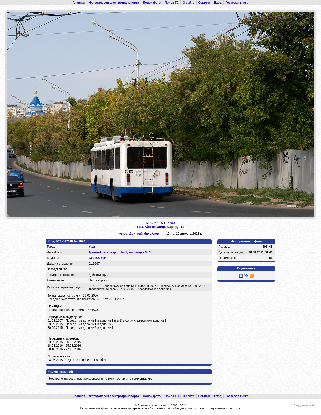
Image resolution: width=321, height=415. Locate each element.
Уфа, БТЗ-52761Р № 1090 (66, 241)
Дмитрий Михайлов (144, 233)
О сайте (188, 2)
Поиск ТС (172, 2)
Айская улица (155, 227)
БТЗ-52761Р (97, 258)
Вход (218, 2)
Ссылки (204, 2)
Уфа (140, 227)
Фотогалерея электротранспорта (114, 2)
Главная (79, 2)
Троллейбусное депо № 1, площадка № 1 (120, 252)
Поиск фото (152, 2)
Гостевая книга (237, 2)
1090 (171, 223)
